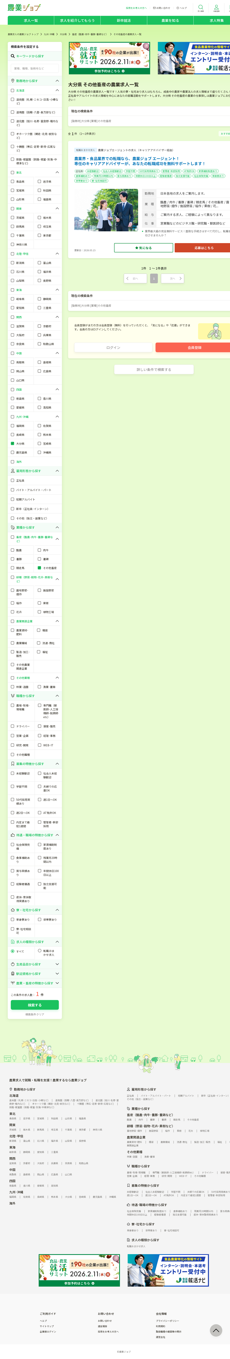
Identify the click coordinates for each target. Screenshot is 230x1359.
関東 (12, 1124)
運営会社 (160, 1337)
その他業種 (134, 1151)
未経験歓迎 (93, 171)
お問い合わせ (105, 1321)
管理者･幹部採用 (171, 171)
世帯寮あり (81, 180)
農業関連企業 (136, 1137)
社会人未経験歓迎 (112, 171)
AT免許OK (189, 171)
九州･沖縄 (49, 34)
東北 (12, 1113)
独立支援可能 (183, 175)
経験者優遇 (166, 175)
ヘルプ (43, 1321)
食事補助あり (83, 175)
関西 (12, 1158)
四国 (12, 1180)
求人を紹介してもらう (77, 20)
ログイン (113, 347)
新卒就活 (124, 20)
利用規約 (160, 1326)
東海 (12, 1147)
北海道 (14, 1095)
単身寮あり (218, 175)
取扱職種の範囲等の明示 (168, 1331)
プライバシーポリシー (167, 1321)
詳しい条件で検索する (154, 369)
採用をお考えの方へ (108, 1331)
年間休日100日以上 (145, 175)
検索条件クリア (34, 1014)
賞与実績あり (124, 175)
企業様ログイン (48, 1331)
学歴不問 (130, 171)
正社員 (79, 171)
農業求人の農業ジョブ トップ (23, 34)
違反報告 (102, 1326)
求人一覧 (31, 20)
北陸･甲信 (16, 1136)
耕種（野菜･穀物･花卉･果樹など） (151, 1126)
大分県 (63, 34)
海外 (12, 1203)
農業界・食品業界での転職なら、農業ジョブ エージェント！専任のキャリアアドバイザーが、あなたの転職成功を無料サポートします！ (140, 161)
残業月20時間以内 (103, 175)
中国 (12, 1169)
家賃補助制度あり (208, 171)
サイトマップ (47, 1326)
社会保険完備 (201, 175)
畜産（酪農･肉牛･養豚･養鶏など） (90, 34)
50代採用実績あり (148, 171)
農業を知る (170, 20)
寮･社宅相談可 (99, 180)
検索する (35, 1004)
